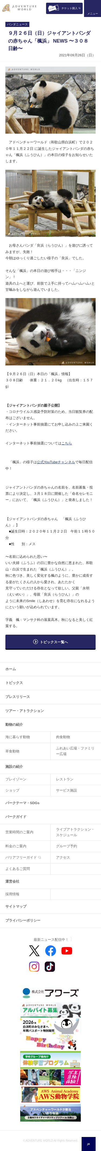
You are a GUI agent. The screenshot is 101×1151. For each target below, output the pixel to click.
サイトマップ (15, 906)
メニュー (92, 13)
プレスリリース (17, 697)
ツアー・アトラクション (24, 711)
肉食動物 (63, 737)
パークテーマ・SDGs (22, 803)
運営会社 (12, 881)
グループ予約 (66, 846)
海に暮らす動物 (17, 737)
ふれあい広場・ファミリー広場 (75, 751)
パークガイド (15, 817)
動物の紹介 (14, 725)
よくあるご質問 (17, 869)
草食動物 (12, 751)
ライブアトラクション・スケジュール (75, 832)
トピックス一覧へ (54, 642)
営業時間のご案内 (19, 832)
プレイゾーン (15, 779)
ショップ (12, 790)
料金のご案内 (15, 846)
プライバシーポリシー (22, 920)
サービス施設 (66, 790)
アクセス (63, 857)
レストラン (65, 779)
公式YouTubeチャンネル (56, 462)
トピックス (14, 683)
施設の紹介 (14, 767)
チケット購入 (69, 8)
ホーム (10, 669)
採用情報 (12, 894)
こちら (66, 443)
